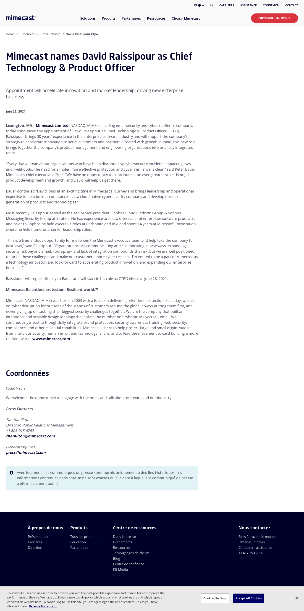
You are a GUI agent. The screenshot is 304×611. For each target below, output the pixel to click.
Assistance (248, 5)
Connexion (271, 5)
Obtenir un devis (274, 18)
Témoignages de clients (131, 553)
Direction (35, 547)
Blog (116, 558)
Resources (27, 34)
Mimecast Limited (52, 125)
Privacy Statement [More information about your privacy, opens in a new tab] (43, 606)
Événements (122, 542)
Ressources (122, 547)
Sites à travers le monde (257, 536)
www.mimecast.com (51, 338)
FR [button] (199, 5)
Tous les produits (83, 536)
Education (78, 542)
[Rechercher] (211, 5)
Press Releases (50, 34)
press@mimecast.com (26, 452)
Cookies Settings (215, 598)
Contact (291, 5)
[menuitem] (88, 21)
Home (10, 34)
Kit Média (120, 569)
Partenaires (79, 547)
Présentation (38, 536)
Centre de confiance (128, 564)
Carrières (226, 5)
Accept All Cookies (249, 598)
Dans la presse (124, 536)
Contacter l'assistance (255, 547)
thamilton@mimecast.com (30, 436)
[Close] (297, 598)
